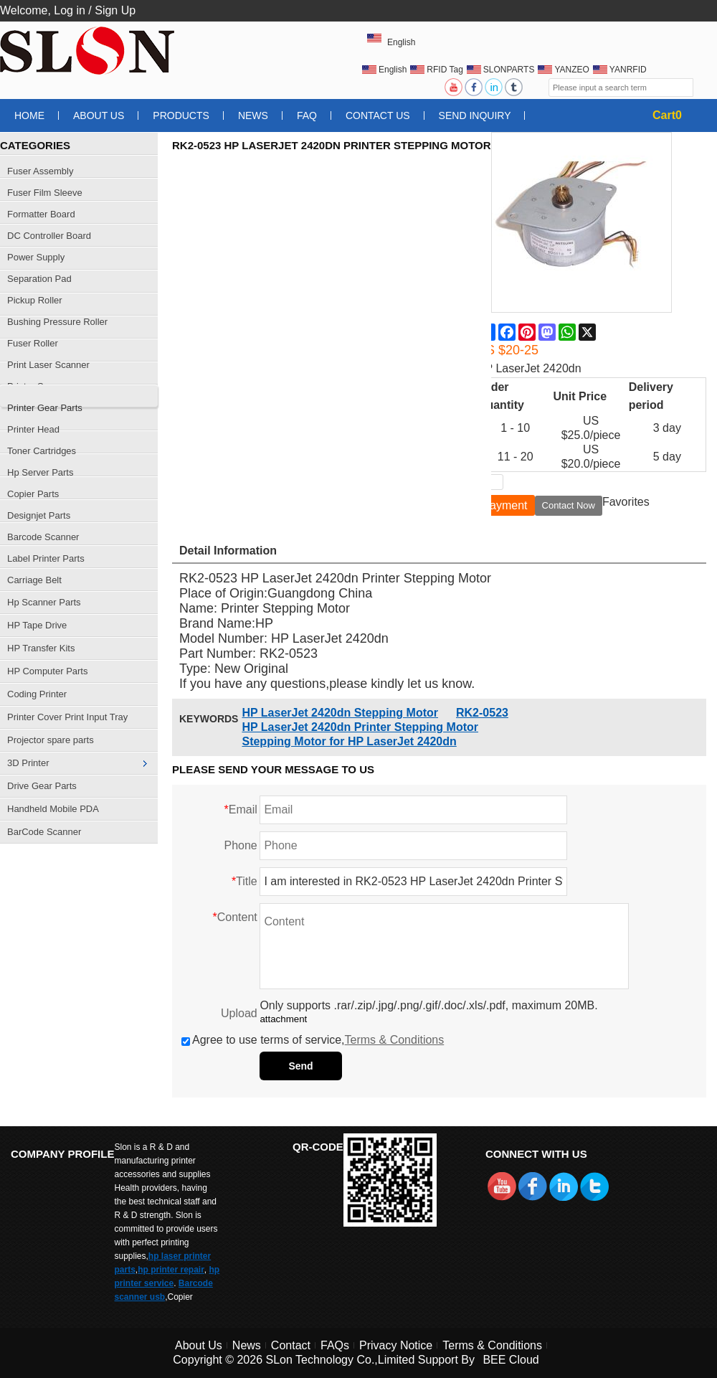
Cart (667, 115)
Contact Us (378, 115)
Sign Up (115, 10)
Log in (69, 10)
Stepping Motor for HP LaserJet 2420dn (349, 741)
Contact (290, 1345)
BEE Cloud (510, 1360)
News (253, 115)
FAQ (307, 115)
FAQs (334, 1345)
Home (29, 115)
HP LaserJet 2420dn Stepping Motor (340, 713)
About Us (98, 115)
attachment (283, 1019)
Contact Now (568, 505)
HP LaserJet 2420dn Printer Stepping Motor (360, 727)
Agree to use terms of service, (312, 1040)
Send (300, 1066)
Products (181, 115)
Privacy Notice (395, 1345)
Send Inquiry (475, 115)
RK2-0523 (482, 713)
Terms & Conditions (395, 1040)
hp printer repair (171, 1270)
